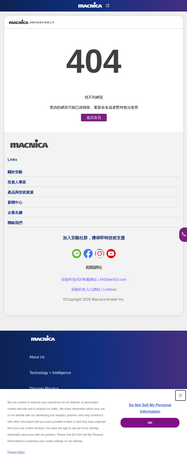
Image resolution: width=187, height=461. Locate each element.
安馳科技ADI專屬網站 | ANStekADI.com (93, 279)
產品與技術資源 (20, 192)
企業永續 (15, 213)
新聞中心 (15, 202)
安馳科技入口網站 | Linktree (94, 289)
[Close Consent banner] (180, 395)
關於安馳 (15, 172)
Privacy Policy (16, 452)
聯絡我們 (15, 223)
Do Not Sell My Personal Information (150, 408)
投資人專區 (17, 182)
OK (150, 423)
